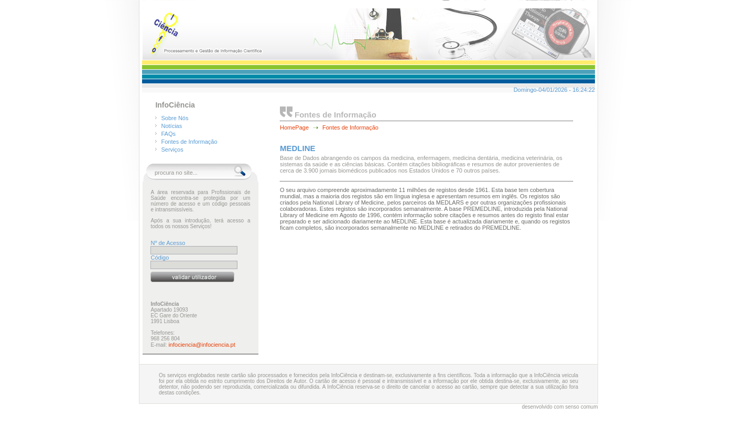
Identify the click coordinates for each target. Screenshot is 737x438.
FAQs (168, 134)
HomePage (294, 127)
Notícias (171, 126)
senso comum (581, 407)
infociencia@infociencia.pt (201, 344)
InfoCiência (174, 105)
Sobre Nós (175, 118)
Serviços (172, 149)
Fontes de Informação (189, 141)
